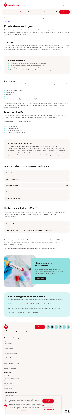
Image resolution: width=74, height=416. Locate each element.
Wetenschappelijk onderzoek (11, 363)
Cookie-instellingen (48, 409)
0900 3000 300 (31, 304)
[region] (33, 405)
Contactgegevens (8, 395)
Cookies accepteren (48, 401)
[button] (5, 405)
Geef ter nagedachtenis (10, 385)
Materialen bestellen (9, 366)
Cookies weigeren (48, 405)
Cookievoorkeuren (8, 348)
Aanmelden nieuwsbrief (10, 368)
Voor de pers (7, 351)
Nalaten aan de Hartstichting (11, 378)
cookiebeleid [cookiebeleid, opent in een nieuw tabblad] (23, 409)
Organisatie (7, 341)
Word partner (7, 380)
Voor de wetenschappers (10, 353)
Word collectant (8, 375)
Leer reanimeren (8, 383)
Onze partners (8, 343)
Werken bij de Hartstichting (11, 346)
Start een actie (8, 388)
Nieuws (6, 361)
